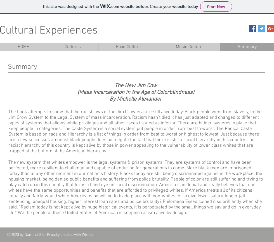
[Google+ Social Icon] (270, 28)
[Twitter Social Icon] (261, 28)
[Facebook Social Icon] (252, 28)
